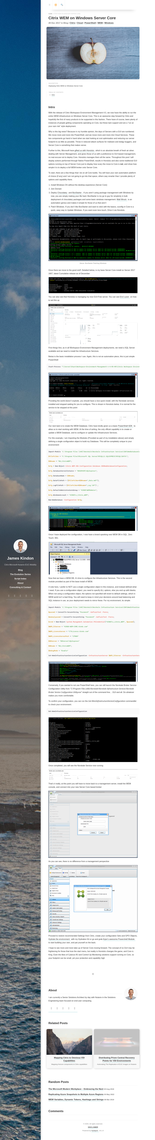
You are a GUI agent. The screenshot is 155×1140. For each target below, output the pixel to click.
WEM (100, 23)
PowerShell (90, 23)
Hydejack (94, 1131)
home (50, 13)
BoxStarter (76, 193)
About (20, 583)
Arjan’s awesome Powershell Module (119, 939)
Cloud (80, 23)
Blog (20, 570)
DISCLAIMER (93, 1127)
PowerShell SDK (125, 426)
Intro (53, 95)
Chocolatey (62, 193)
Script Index (20, 578)
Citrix (72, 23)
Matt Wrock (121, 199)
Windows (109, 23)
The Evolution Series (20, 574)
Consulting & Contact (20, 587)
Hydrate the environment (59, 939)
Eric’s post (124, 297)
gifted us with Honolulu (84, 150)
